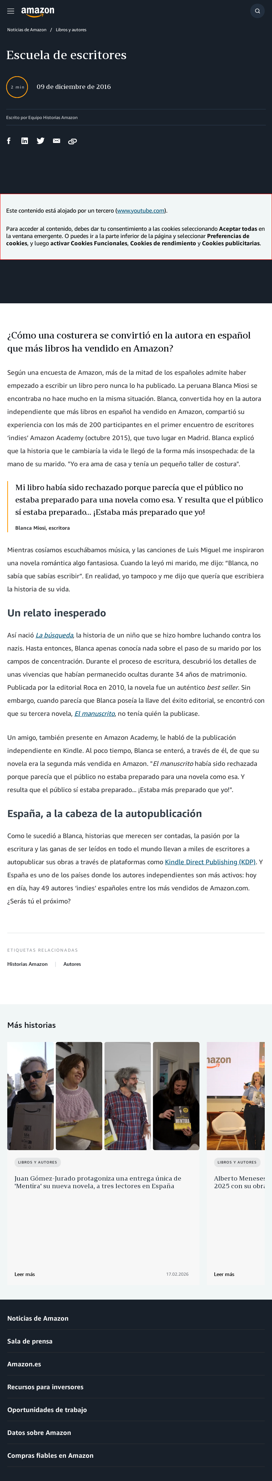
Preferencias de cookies (214, 1455)
